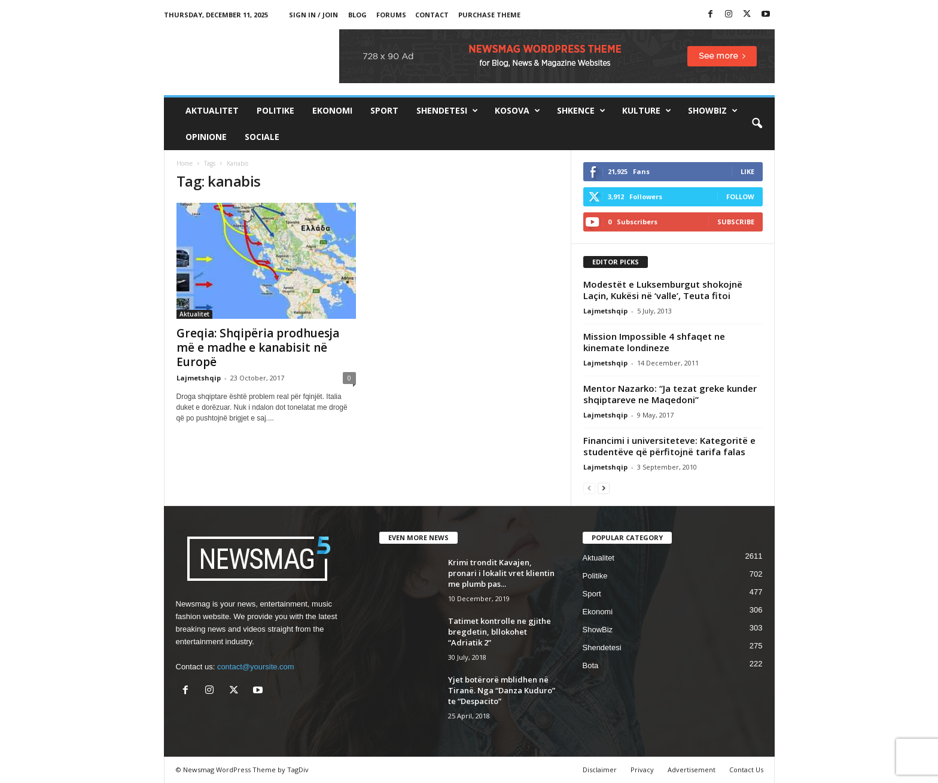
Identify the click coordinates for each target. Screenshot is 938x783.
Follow (740, 196)
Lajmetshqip (198, 377)
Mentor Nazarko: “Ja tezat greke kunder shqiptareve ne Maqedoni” (670, 394)
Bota (591, 665)
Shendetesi (447, 111)
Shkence (581, 111)
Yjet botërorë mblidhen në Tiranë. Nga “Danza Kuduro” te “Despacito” (501, 690)
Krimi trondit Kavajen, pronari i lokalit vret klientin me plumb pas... (501, 573)
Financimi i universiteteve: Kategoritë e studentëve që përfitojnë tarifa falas (669, 446)
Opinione (206, 136)
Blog (357, 14)
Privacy (642, 769)
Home (184, 163)
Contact (432, 14)
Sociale (262, 136)
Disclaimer (600, 769)
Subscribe (735, 221)
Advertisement (691, 769)
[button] (757, 124)
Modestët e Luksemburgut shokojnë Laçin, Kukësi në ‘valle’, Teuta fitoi (662, 289)
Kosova (517, 111)
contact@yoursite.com (255, 666)
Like (747, 171)
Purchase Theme (489, 14)
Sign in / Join (313, 14)
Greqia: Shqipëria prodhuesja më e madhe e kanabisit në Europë (257, 347)
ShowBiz (713, 111)
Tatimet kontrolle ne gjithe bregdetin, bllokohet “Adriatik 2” (499, 632)
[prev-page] (589, 488)
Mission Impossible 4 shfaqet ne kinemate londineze (654, 342)
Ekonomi (332, 110)
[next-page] (604, 488)
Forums (391, 14)
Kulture (646, 111)
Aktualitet (212, 110)
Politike (275, 110)
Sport (384, 110)
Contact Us (746, 769)
